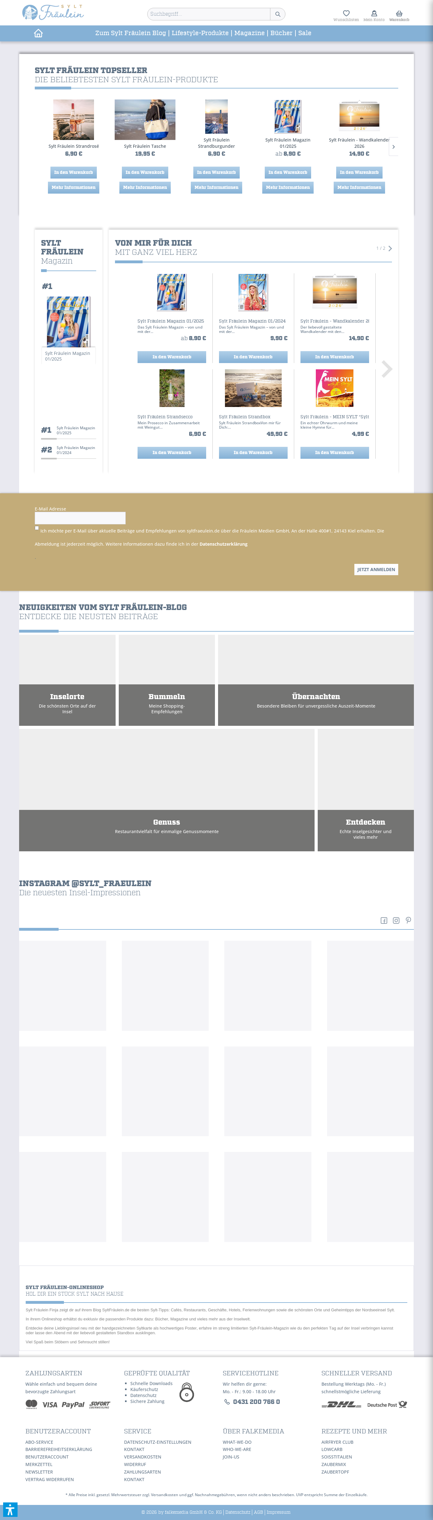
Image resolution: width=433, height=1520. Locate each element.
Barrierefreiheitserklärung (58, 1449)
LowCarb (331, 1449)
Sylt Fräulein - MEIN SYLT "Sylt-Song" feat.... (334, 417)
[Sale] (305, 33)
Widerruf (135, 1464)
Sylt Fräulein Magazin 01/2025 (216, 143)
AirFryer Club (337, 1442)
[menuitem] (216, 14)
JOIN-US (231, 1457)
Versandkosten (142, 1457)
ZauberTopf (335, 1472)
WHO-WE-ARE (237, 1449)
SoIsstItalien (336, 1457)
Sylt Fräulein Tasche (74, 146)
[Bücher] (282, 33)
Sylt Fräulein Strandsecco (359, 146)
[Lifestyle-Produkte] (200, 33)
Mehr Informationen (74, 187)
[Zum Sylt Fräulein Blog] (131, 33)
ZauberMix (333, 1464)
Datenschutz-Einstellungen (157, 1442)
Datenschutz (237, 1512)
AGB (258, 1512)
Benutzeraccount (47, 1457)
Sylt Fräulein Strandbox (244, 417)
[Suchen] (277, 14)
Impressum (278, 1512)
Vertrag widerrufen (49, 1479)
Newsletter (39, 1472)
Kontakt (134, 1449)
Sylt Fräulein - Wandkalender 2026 (288, 143)
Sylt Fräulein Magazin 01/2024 (252, 321)
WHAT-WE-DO (237, 1442)
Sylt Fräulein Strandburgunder (145, 143)
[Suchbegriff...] (216, 14)
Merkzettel (38, 1464)
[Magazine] (250, 33)
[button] (10, 1509)
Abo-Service (39, 1442)
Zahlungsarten (142, 1472)
